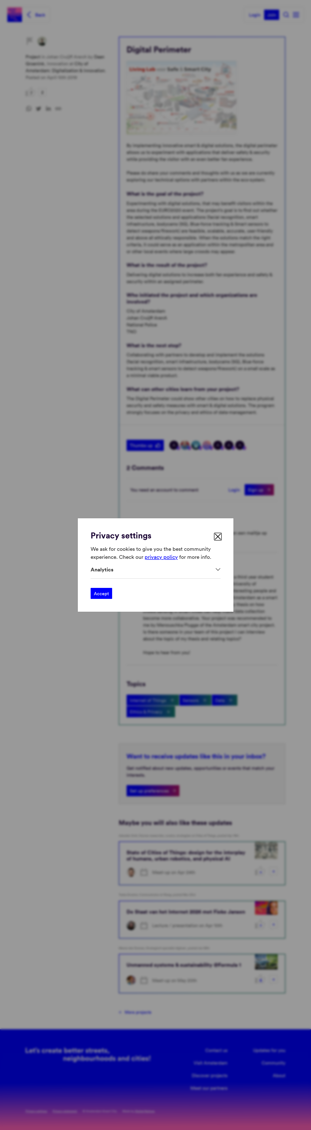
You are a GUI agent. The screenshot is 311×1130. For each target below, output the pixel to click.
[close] (218, 536)
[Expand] (156, 569)
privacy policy (161, 556)
